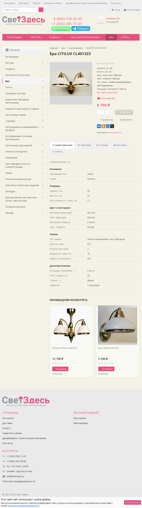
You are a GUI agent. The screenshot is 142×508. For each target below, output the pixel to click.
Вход (116, 9)
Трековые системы (15, 93)
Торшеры (10, 120)
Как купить (9, 3)
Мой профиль (80, 423)
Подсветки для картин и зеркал (22, 108)
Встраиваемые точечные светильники (18, 138)
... (136, 37)
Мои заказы (79, 418)
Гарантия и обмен (53, 3)
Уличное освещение (16, 151)
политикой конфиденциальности (23, 505)
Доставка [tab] (120, 145)
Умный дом (11, 157)
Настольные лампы (15, 114)
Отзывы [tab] (102, 145)
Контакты (116, 3)
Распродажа (14, 37)
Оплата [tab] (57, 151)
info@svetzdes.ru (15, 476)
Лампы (8, 172)
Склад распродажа (15, 206)
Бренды (9, 212)
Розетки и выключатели (18, 179)
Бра (111, 37)
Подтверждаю (132, 502)
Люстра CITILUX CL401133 (64, 348)
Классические (115, 132)
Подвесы (54, 37)
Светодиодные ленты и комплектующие (17, 165)
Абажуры (10, 191)
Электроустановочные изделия (22, 185)
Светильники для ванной (18, 145)
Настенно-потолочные (85, 37)
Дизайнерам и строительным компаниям (86, 3)
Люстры (36, 37)
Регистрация (132, 9)
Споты (125, 37)
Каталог (13, 50)
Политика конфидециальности (18, 481)
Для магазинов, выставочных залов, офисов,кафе (21, 199)
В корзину (60, 368)
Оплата (36, 3)
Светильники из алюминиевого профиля (22, 129)
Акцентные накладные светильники (17, 101)
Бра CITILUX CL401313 (108, 348)
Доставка (24, 3)
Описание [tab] (84, 145)
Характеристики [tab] (62, 145)
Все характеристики (107, 92)
